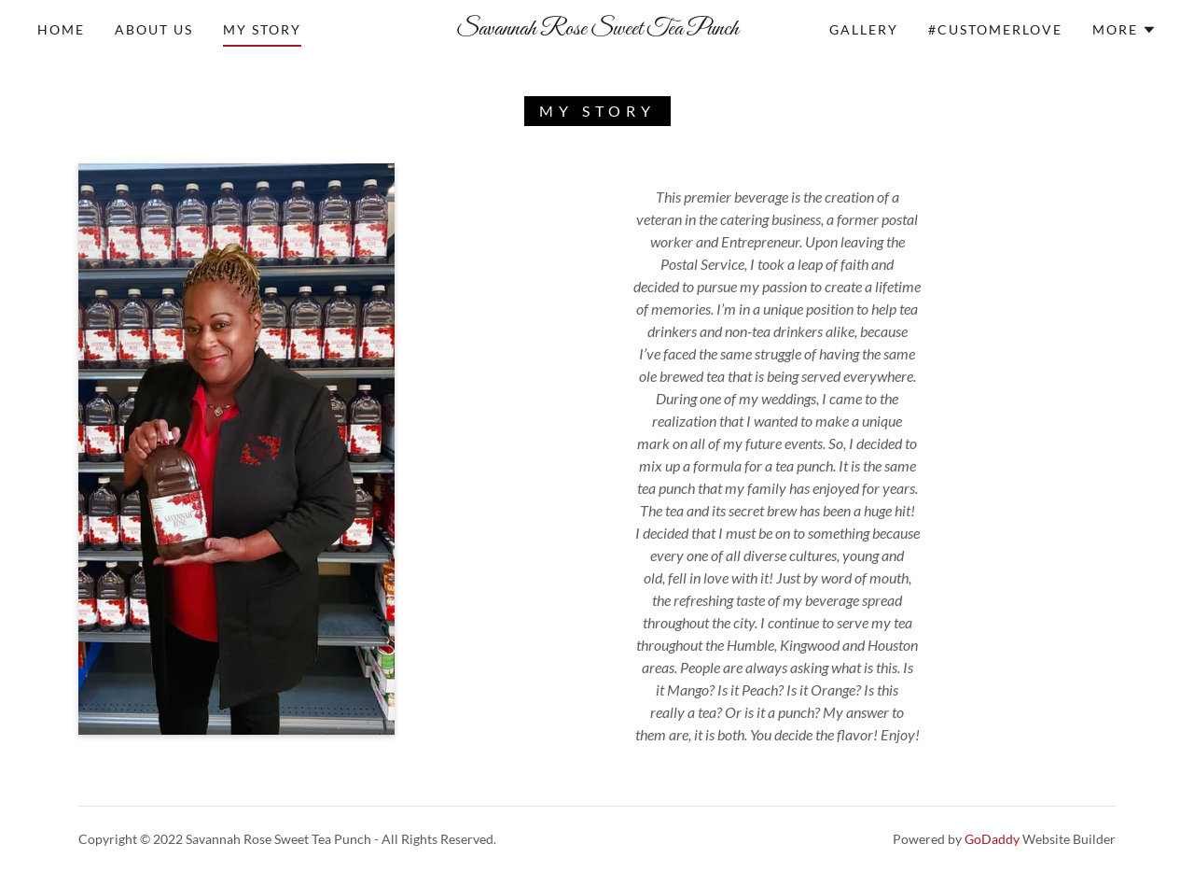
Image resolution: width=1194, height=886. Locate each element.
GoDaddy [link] (992, 839)
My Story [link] (262, 29)
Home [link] (61, 29)
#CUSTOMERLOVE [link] (995, 29)
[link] (597, 28)
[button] (1124, 30)
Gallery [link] (863, 29)
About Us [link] (154, 29)
